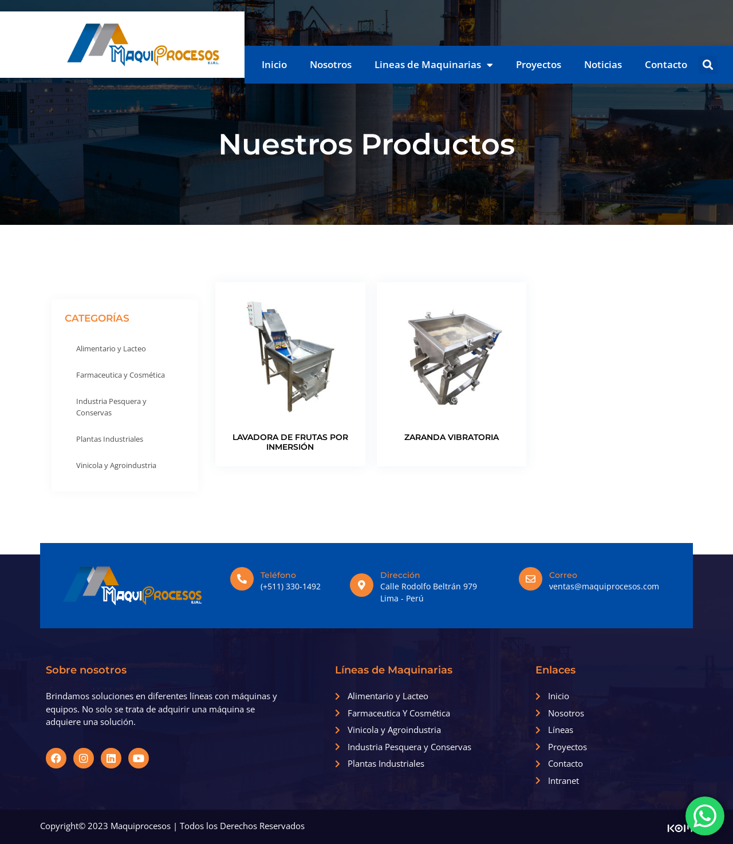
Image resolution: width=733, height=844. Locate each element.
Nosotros (331, 64)
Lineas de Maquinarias (434, 65)
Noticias (603, 64)
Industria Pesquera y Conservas (111, 407)
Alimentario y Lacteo (111, 348)
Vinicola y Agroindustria (116, 465)
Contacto (666, 64)
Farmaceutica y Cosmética (120, 375)
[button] (708, 65)
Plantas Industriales (109, 439)
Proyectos (538, 64)
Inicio (274, 64)
